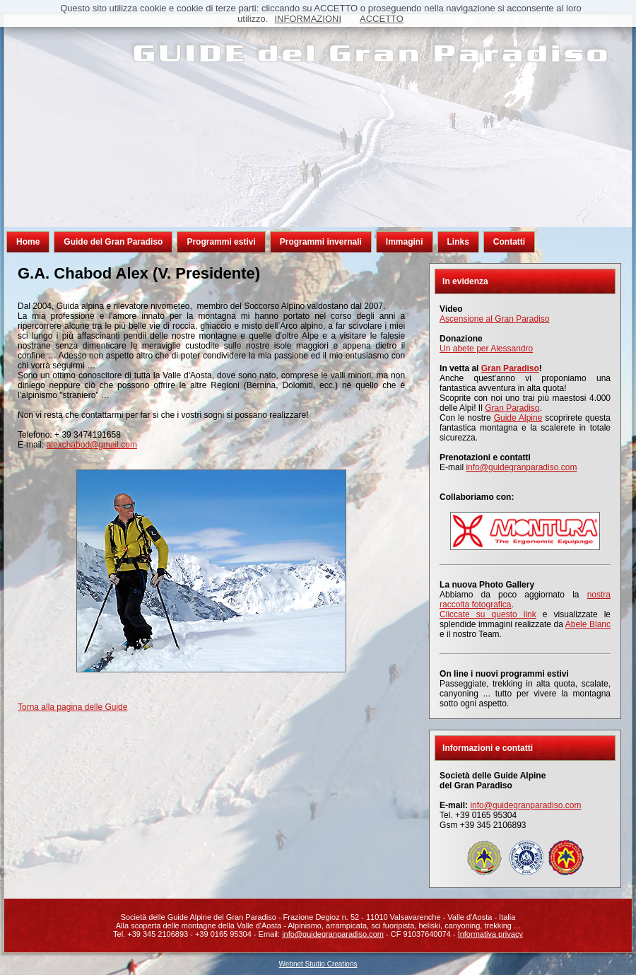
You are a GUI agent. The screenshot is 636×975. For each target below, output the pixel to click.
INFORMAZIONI (307, 18)
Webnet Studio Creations (318, 964)
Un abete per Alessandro (486, 349)
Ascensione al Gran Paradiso (494, 319)
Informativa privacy (490, 934)
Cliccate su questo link (488, 614)
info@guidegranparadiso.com (521, 467)
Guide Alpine (518, 418)
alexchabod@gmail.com (92, 445)
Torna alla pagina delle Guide (72, 707)
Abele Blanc (588, 624)
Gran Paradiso (512, 408)
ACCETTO (382, 18)
